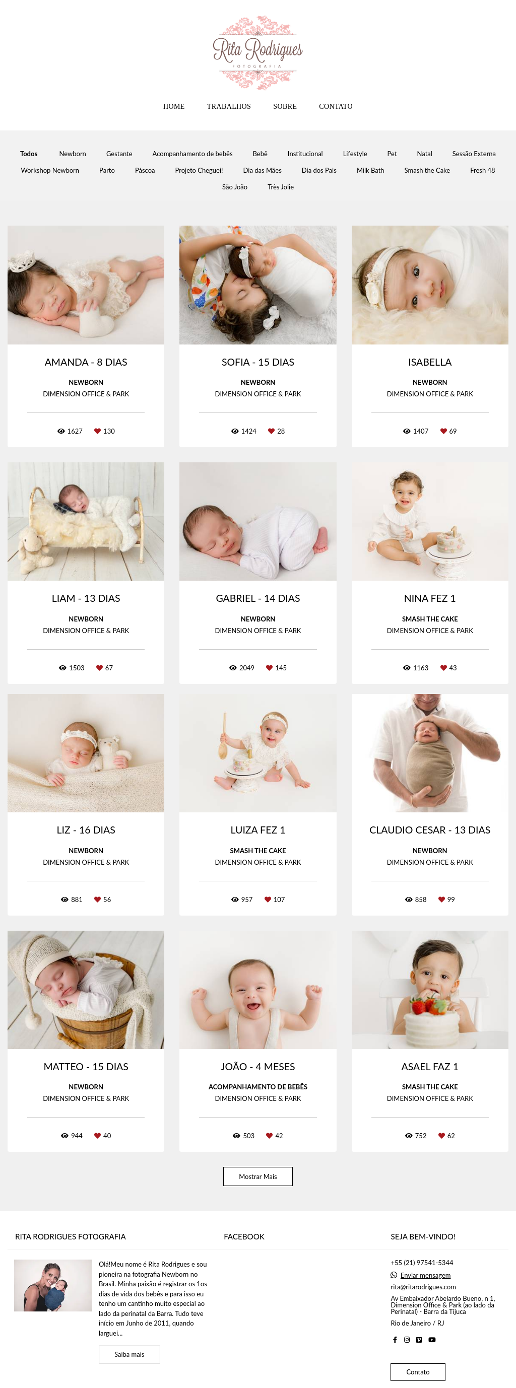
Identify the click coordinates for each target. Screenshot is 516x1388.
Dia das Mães (262, 170)
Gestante (119, 154)
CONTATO (336, 106)
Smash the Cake (427, 170)
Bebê (260, 154)
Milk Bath (370, 170)
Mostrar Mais (258, 1176)
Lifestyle (355, 154)
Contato (417, 1372)
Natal (424, 154)
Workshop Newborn (50, 170)
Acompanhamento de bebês (193, 154)
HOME (174, 106)
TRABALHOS (229, 106)
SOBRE (285, 106)
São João (234, 187)
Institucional (305, 154)
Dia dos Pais (319, 170)
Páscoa (145, 170)
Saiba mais (129, 1354)
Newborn (72, 154)
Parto (107, 170)
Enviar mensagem (426, 1275)
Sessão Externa (474, 154)
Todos (28, 154)
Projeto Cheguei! (199, 170)
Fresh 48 (482, 170)
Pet (392, 154)
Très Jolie (281, 187)
